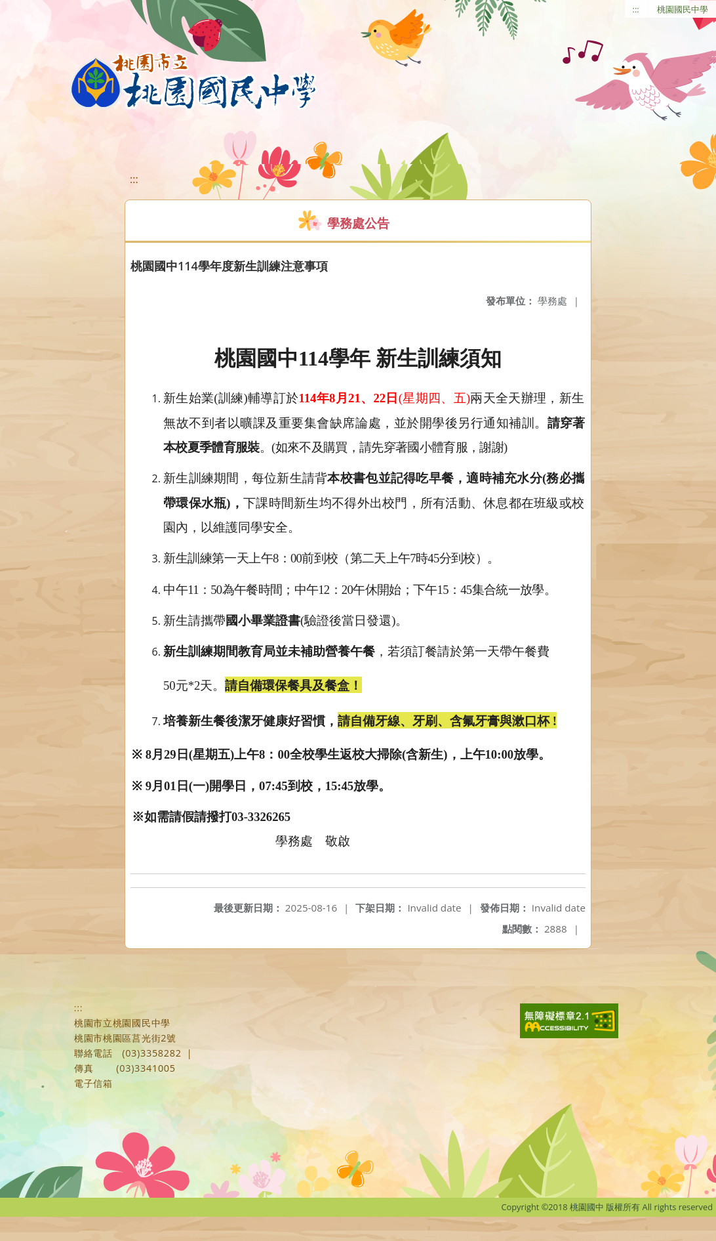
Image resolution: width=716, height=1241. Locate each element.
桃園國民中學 (682, 9)
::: (636, 9)
